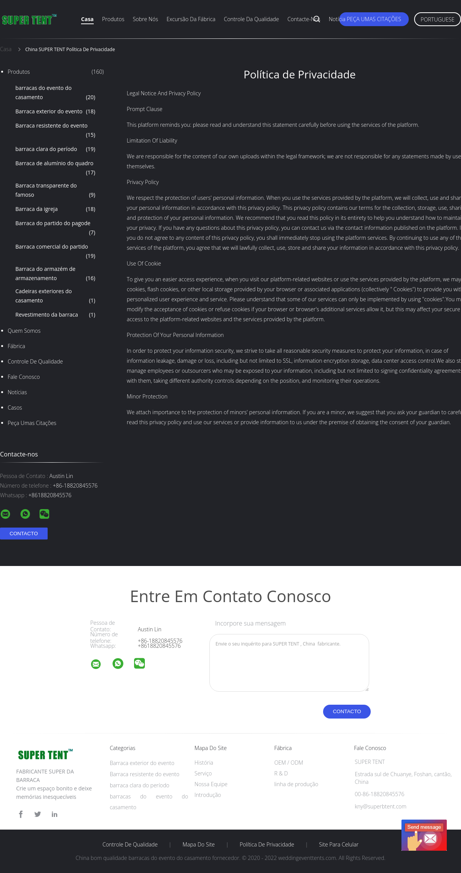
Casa (87, 19)
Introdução (207, 794)
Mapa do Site (198, 844)
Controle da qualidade (251, 19)
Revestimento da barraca (55, 314)
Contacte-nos (303, 19)
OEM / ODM (288, 762)
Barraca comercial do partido (55, 252)
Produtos (113, 19)
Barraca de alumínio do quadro (55, 168)
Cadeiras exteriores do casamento (55, 296)
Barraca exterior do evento (55, 111)
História (203, 762)
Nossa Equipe (210, 784)
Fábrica (16, 346)
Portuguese (437, 19)
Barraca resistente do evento (55, 130)
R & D (281, 773)
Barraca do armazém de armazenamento (55, 274)
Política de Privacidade (267, 844)
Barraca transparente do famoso (55, 190)
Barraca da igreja (55, 209)
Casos (15, 407)
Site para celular (339, 844)
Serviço (203, 773)
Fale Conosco (24, 376)
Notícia (337, 19)
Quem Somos (24, 330)
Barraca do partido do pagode (55, 228)
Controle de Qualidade (35, 361)
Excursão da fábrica (190, 19)
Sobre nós (145, 19)
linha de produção (296, 784)
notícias (17, 392)
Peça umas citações (374, 19)
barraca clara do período (55, 149)
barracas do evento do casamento (55, 93)
